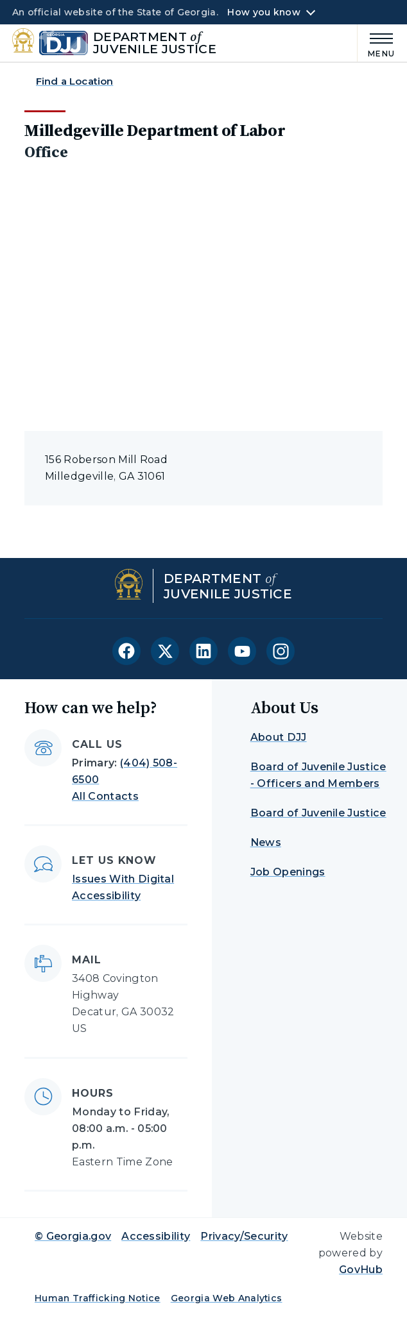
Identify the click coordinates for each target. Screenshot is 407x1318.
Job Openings (287, 872)
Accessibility (155, 1236)
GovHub (361, 1269)
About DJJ (278, 737)
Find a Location (74, 81)
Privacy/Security (244, 1236)
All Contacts (105, 796)
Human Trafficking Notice (97, 1298)
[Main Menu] (376, 43)
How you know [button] (263, 12)
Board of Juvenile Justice (318, 813)
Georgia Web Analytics (226, 1298)
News (265, 842)
